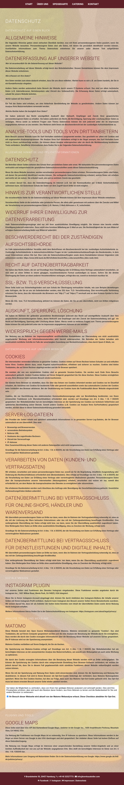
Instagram (56, 781)
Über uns (42, 4)
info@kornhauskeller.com (88, 776)
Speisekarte (60, 4)
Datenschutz (81, 781)
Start (28, 4)
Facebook (44, 781)
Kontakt (93, 4)
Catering (77, 4)
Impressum (69, 781)
